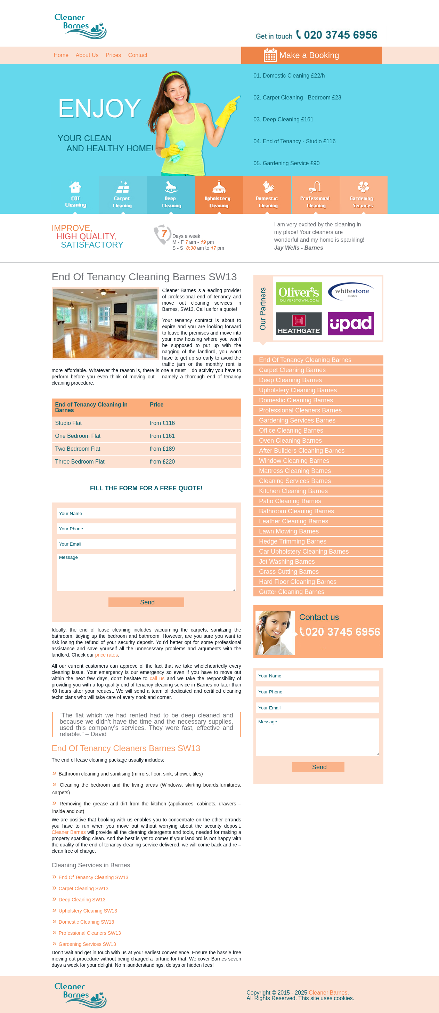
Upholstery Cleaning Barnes (298, 390)
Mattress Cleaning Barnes (295, 470)
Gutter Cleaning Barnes (291, 591)
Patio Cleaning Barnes (290, 501)
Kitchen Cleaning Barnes (293, 491)
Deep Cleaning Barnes (290, 380)
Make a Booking (309, 55)
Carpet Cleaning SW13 (83, 888)
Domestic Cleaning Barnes (296, 400)
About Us (87, 55)
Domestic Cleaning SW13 (86, 922)
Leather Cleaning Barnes (293, 521)
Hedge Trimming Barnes (292, 541)
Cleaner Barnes (69, 832)
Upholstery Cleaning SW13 (88, 911)
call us (157, 678)
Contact (137, 55)
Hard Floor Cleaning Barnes (297, 581)
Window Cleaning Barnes (294, 460)
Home (61, 55)
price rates (106, 655)
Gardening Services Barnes (297, 420)
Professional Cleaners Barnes (300, 410)
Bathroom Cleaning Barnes (296, 511)
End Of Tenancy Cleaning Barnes (305, 359)
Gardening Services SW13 (87, 944)
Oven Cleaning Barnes (290, 440)
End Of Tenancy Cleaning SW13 (94, 877)
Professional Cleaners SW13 (90, 933)
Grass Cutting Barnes (289, 571)
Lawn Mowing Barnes (289, 531)
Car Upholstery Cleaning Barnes (304, 551)
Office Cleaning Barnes (291, 430)
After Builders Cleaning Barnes (301, 450)
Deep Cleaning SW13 (82, 899)
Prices (113, 55)
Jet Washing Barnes (287, 561)
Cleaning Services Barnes (295, 480)
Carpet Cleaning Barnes (292, 370)
